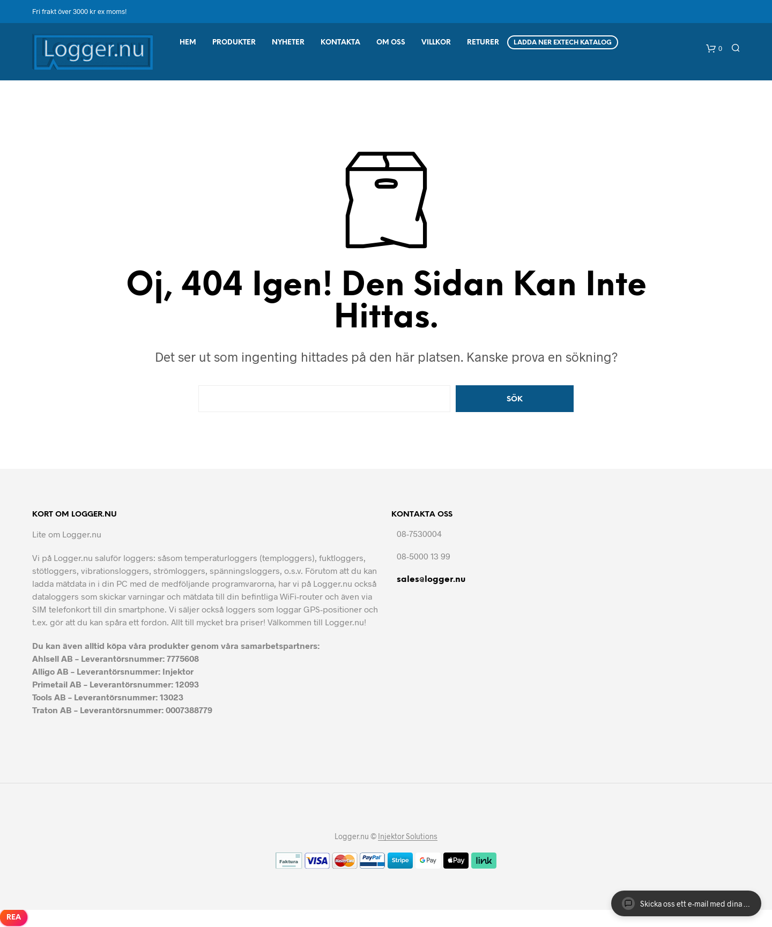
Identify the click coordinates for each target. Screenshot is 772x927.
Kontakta (340, 42)
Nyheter (288, 42)
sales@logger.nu (431, 579)
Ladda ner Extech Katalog (563, 42)
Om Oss (390, 42)
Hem (188, 42)
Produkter (234, 42)
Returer (483, 42)
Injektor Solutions (407, 836)
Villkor (436, 42)
